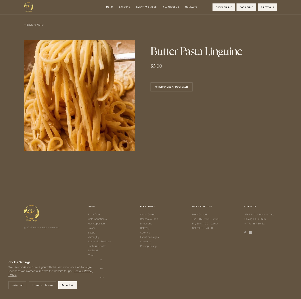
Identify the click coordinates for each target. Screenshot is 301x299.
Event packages (149, 237)
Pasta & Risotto (97, 246)
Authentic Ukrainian (99, 241)
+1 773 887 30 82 (254, 223)
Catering (145, 232)
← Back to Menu (34, 24)
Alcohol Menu (96, 277)
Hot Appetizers (97, 223)
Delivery (145, 228)
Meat (91, 255)
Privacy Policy (148, 246)
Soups (91, 232)
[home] (28, 7)
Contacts (145, 241)
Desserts (93, 264)
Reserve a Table (149, 219)
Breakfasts (94, 214)
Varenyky (93, 237)
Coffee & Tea (95, 268)
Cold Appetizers (97, 219)
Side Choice (95, 259)
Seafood (93, 250)
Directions (146, 223)
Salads (92, 228)
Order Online (147, 214)
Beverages (94, 273)
